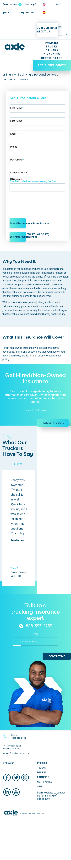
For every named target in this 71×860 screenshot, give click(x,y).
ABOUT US (43, 31)
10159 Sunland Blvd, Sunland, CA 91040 (12, 747)
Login (59, 35)
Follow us (8, 763)
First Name (16, 108)
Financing (52, 54)
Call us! (18, 736)
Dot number (17, 159)
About (58, 4)
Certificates (52, 58)
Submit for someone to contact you (18, 223)
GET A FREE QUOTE (52, 65)
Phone (14, 146)
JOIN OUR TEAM (47, 27)
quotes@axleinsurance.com (16, 753)
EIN (12, 179)
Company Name (18, 172)
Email (13, 133)
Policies (52, 42)
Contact (58, 27)
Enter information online (18, 236)
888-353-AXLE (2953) (38, 234)
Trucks (52, 46)
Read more (17, 540)
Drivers (52, 50)
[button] (14, 464)
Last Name (16, 120)
